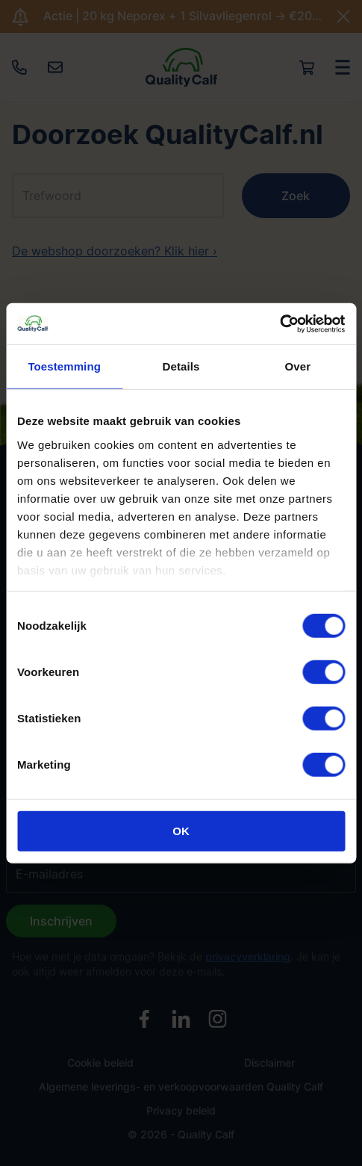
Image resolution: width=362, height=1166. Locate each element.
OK (181, 831)
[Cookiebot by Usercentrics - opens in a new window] (279, 323)
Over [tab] (298, 366)
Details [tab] (181, 366)
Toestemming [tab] (64, 366)
